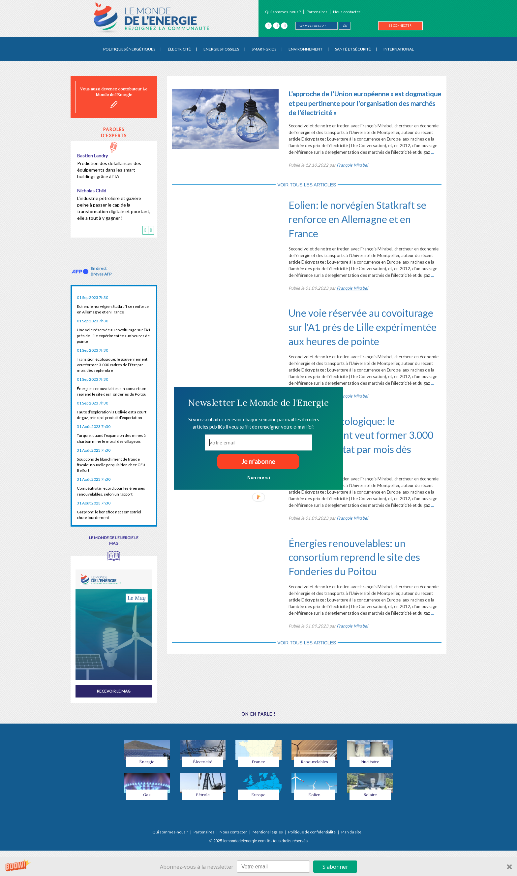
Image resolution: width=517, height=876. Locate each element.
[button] (258, 402)
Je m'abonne (258, 461)
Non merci (258, 477)
